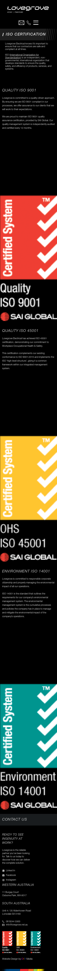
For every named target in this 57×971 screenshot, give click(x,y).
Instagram (11, 880)
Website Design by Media (17, 959)
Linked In (10, 871)
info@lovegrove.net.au (17, 925)
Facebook (11, 875)
